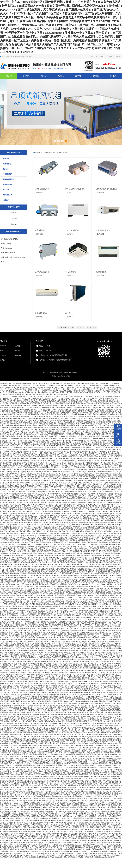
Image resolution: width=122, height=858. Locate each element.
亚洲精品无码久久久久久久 (41, 508)
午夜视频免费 (78, 528)
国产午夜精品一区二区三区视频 (103, 727)
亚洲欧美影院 (14, 806)
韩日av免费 (85, 853)
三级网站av (25, 714)
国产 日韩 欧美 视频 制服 (51, 557)
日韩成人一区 (66, 553)
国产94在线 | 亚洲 (38, 703)
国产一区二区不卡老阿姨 (34, 396)
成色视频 (45, 418)
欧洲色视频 (31, 552)
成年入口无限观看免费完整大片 (65, 639)
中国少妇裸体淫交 (66, 720)
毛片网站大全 (23, 464)
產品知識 (14, 224)
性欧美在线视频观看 (91, 780)
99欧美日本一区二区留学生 (93, 650)
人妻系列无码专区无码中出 (70, 842)
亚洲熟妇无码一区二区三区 (31, 592)
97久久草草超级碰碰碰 (59, 402)
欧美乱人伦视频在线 (112, 548)
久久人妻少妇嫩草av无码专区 (91, 696)
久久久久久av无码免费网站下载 (24, 743)
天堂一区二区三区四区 (70, 762)
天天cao (99, 786)
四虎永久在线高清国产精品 (89, 542)
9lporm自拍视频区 (12, 616)
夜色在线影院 (84, 517)
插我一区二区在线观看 (67, 590)
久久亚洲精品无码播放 (19, 698)
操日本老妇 (22, 711)
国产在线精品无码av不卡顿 (105, 590)
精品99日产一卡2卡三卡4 (59, 786)
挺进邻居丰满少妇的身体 (86, 776)
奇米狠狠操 (62, 595)
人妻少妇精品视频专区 (94, 511)
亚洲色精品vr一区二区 (74, 605)
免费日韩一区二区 (65, 482)
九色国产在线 (33, 716)
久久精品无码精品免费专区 (30, 414)
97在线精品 (53, 462)
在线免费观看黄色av (66, 574)
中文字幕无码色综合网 (64, 621)
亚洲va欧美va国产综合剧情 (56, 716)
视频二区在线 (29, 519)
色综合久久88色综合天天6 (89, 404)
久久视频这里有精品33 (108, 667)
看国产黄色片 (111, 524)
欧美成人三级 (45, 500)
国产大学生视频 (99, 431)
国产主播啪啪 (105, 753)
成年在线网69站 (99, 610)
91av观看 (23, 574)
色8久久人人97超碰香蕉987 (52, 654)
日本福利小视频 (72, 521)
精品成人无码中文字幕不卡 (94, 563)
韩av (73, 504)
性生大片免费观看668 (15, 447)
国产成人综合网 (54, 480)
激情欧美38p (69, 689)
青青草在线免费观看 (31, 517)
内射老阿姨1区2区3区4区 (108, 742)
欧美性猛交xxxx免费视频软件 (50, 466)
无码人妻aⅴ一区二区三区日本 (85, 639)
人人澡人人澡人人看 (78, 734)
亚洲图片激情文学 (84, 835)
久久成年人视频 (68, 396)
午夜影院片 (6, 451)
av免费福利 (77, 696)
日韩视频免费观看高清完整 (43, 800)
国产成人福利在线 (55, 477)
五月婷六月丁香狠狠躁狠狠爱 (50, 694)
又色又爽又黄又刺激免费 (36, 555)
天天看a (90, 733)
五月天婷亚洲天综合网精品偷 (23, 521)
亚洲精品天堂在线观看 (40, 634)
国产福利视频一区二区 (7, 398)
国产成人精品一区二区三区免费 (67, 758)
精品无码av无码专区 (71, 495)
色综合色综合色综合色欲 (16, 482)
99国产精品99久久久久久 (91, 455)
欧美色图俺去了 (67, 467)
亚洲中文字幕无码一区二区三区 (91, 433)
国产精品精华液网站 (53, 628)
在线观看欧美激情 (79, 818)
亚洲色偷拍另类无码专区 (37, 612)
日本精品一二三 (33, 515)
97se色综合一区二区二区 (35, 493)
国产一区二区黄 (35, 458)
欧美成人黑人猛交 (89, 588)
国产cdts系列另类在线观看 (79, 839)
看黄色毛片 (82, 711)
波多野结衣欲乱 (53, 738)
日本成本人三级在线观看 (108, 486)
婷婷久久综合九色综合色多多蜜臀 (106, 510)
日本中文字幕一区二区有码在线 (56, 723)
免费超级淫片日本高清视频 (35, 791)
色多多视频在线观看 (37, 438)
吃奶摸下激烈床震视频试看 (11, 659)
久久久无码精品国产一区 (88, 425)
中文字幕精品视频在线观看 (53, 506)
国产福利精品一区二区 (59, 513)
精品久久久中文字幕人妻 (66, 658)
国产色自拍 (4, 513)
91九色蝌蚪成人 (56, 467)
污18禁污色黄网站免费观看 (22, 425)
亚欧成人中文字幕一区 (53, 449)
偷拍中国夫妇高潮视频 (37, 584)
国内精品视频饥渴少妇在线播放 (66, 623)
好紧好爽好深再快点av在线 (11, 433)
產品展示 (110, 56)
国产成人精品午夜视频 (113, 402)
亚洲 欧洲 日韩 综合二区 (95, 460)
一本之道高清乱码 (105, 464)
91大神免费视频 (57, 535)
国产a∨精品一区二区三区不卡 (32, 488)
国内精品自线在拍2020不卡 (9, 722)
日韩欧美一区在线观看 (81, 574)
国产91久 (89, 429)
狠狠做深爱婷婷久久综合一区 (71, 462)
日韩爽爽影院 (70, 435)
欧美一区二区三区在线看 (9, 581)
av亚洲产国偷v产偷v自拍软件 (39, 462)
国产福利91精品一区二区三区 (68, 711)
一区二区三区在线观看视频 (55, 714)
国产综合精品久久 (48, 524)
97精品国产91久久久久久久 (62, 826)
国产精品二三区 (52, 530)
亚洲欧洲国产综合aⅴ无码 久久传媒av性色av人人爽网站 (95, 758)
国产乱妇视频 (76, 678)
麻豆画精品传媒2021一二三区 (30, 701)
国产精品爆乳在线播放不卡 (90, 605)
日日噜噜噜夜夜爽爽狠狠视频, (108, 544)
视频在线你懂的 (106, 413)
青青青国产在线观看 (104, 427)
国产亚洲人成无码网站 (70, 835)
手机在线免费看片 (101, 652)
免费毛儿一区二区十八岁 (78, 398)
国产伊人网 (82, 418)
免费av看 (21, 508)
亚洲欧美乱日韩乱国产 (44, 416)
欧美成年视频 (41, 539)
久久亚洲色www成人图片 (30, 586)
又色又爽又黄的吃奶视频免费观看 (73, 531)
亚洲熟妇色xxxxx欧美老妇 (10, 601)
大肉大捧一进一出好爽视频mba (104, 687)
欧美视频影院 (112, 807)
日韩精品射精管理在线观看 (45, 822)
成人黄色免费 (14, 416)
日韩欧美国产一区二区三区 (93, 396)
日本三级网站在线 (17, 764)
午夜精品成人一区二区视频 (22, 712)
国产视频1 (67, 511)
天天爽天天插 (62, 707)
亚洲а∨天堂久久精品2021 (76, 405)
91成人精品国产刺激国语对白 (83, 617)
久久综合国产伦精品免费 (8, 749)
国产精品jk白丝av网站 (55, 795)
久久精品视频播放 (91, 477)
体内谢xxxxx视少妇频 (40, 733)
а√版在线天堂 (25, 584)
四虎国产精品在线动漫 (80, 444)
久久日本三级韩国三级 (114, 493)
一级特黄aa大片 (15, 701)
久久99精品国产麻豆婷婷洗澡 (38, 817)
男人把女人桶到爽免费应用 (102, 733)
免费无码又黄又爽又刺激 (83, 557)
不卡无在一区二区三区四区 (69, 599)
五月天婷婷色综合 (24, 685)
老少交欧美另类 (104, 661)
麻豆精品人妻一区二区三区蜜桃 (38, 577)
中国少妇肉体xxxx (50, 464)
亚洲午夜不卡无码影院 (84, 584)
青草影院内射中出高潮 (80, 791)
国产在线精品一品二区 (92, 411)
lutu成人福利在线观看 (61, 650)
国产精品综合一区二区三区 (21, 678)
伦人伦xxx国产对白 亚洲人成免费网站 (75, 809)
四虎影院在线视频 (57, 588)
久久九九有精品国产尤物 (65, 548)
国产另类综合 (60, 811)
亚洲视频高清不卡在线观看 (84, 530)
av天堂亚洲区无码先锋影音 (45, 753)
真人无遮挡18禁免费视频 (66, 491)
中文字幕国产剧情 (68, 506)
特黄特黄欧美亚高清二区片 (54, 469)
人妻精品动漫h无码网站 (35, 561)
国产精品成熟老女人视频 (58, 500)
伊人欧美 (20, 627)
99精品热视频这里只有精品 (59, 833)
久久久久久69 (86, 619)
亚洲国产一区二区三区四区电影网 (69, 473)
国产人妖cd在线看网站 (51, 493)
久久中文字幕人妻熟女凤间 (63, 504)
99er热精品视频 (43, 742)
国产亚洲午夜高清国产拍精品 (65, 849)
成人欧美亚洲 (75, 524)
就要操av (13, 451)
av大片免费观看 (35, 694)
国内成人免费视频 (113, 552)
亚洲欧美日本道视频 (24, 444)
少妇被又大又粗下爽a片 (11, 742)
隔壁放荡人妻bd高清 (75, 455)
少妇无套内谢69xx (33, 398)
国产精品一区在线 (81, 597)
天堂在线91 (101, 700)
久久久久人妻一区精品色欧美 (32, 627)
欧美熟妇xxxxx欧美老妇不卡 (9, 711)
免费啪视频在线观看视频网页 (85, 422)
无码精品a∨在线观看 (6, 647)
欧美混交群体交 (112, 652)
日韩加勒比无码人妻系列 (84, 480)
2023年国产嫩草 (70, 793)
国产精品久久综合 (77, 553)
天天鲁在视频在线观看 (53, 842)
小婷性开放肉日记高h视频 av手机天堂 (28, 442)
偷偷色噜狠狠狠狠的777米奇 (28, 844)
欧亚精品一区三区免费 (91, 550)
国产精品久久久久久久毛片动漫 (62, 769)
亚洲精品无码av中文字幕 (24, 729)
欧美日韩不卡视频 (80, 484)
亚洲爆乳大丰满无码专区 (59, 647)
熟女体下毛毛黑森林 (75, 685)
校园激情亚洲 (101, 723)
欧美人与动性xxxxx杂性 (81, 548)
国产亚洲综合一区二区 (58, 754)
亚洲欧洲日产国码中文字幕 (40, 425)
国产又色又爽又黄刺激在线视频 (108, 714)
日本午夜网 (59, 636)
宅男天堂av (98, 634)
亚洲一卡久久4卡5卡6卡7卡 (69, 807)
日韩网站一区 (66, 764)
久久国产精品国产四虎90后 (72, 645)
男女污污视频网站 (98, 467)
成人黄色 (10, 795)
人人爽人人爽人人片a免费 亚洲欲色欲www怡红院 (40, 548)
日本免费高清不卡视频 (70, 795)
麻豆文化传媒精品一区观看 (53, 438)
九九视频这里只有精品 (35, 698)
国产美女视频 (5, 754)
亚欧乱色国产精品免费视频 (46, 722)
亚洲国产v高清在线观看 (43, 769)
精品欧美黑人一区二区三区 (42, 528)
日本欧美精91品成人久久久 (77, 497)
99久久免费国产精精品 (86, 599)
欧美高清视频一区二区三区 (48, 586)
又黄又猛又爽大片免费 (77, 431)
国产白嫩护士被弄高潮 (48, 455)
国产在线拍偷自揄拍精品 (22, 460)
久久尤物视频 (50, 782)
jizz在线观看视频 (92, 398)
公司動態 (14, 212)
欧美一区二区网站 (17, 467)
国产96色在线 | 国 (36, 678)
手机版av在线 (41, 749)
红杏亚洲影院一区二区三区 (86, 634)
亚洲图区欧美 (117, 698)
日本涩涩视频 (47, 669)
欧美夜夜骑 (56, 648)
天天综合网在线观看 (105, 550)
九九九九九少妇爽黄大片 (27, 676)
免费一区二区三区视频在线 (50, 692)
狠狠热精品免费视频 (38, 782)
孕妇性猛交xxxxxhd (40, 798)
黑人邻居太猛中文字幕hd (20, 619)
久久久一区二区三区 (89, 725)
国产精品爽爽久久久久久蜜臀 (77, 546)
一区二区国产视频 (39, 482)
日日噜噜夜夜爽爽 (58, 537)
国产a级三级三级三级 (28, 700)
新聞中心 (43, 76)
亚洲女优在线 (44, 696)
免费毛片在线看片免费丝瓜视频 (10, 436)
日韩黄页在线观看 (20, 647)
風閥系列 (6, 169)
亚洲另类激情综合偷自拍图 (44, 457)
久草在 (109, 815)
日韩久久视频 (18, 707)
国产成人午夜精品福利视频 (35, 436)
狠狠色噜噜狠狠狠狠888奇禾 (107, 473)
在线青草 (73, 669)
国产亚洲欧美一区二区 (95, 809)
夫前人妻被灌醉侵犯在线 (15, 400)
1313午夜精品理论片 (55, 641)
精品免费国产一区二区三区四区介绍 (95, 552)
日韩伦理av (22, 396)
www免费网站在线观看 (26, 833)
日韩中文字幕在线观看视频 (90, 486)
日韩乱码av (64, 405)
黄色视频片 (93, 853)
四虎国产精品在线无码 (74, 595)
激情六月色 (35, 444)
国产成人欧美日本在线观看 (56, 563)
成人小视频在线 (24, 804)
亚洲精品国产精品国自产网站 (58, 418)
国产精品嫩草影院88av (29, 539)
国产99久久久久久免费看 (111, 444)
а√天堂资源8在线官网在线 (73, 594)
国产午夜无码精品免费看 (66, 478)
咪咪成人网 (110, 722)
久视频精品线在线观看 (86, 628)
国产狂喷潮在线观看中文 (22, 462)
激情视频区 (27, 530)
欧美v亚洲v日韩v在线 (44, 440)
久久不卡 (64, 575)
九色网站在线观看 (34, 758)
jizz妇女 (37, 541)
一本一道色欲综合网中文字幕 (30, 623)
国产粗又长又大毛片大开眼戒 (77, 782)
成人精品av (10, 849)
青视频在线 (36, 466)
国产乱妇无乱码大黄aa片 (74, 725)
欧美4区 (19, 553)
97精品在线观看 (28, 447)
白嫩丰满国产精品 (18, 517)
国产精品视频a (46, 647)
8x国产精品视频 (29, 457)
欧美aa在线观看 (66, 583)
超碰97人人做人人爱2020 (66, 701)
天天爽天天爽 (11, 552)
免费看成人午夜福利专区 (102, 776)
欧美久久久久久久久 (90, 723)
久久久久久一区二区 (94, 705)
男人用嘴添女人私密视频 (38, 840)
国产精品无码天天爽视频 (97, 548)
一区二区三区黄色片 (51, 482)
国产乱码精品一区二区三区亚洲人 (28, 581)
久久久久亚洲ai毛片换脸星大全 (101, 835)
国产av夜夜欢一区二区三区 (105, 672)
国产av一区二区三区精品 (24, 789)
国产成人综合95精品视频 (69, 570)
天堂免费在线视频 (14, 542)
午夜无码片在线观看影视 (80, 692)
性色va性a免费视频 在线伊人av (29, 435)
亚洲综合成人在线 (15, 539)
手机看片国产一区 (27, 767)
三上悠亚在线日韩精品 (39, 661)
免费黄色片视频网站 (21, 625)
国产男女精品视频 (91, 848)
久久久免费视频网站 (50, 820)
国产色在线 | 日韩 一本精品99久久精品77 (22, 504)
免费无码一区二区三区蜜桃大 (74, 698)
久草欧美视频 (111, 438)
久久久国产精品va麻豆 (49, 707)
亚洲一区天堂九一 (8, 457)
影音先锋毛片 (46, 796)
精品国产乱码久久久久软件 (28, 652)
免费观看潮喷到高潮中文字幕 (47, 745)
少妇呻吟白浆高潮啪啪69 (47, 811)
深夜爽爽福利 (6, 815)
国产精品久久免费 (61, 546)
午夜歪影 (49, 756)
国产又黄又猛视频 (61, 782)
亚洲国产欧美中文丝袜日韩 (14, 497)
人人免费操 (116, 844)
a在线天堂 (10, 592)
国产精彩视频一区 (91, 559)
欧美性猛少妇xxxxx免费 (18, 842)
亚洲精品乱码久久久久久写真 (72, 471)
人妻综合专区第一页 (38, 475)
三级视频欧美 (73, 522)
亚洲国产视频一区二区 (113, 680)
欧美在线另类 (107, 581)
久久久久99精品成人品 (44, 720)
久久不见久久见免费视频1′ (36, 756)
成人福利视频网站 (93, 800)
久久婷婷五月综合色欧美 (103, 765)
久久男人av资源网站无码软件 (54, 652)
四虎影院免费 (39, 680)
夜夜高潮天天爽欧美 (77, 802)
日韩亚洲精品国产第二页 (34, 524)
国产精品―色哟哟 (72, 767)
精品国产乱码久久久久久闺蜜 (41, 451)
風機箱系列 (7, 164)
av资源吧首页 (112, 851)
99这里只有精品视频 (58, 597)
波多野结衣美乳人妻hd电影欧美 (77, 733)
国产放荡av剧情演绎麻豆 (76, 780)
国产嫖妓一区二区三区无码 (43, 519)
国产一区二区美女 (62, 455)
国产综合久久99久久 (12, 835)
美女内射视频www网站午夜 (89, 632)
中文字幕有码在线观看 (67, 557)
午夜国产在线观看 (105, 703)
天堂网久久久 (51, 789)
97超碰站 (87, 769)
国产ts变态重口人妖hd (33, 647)
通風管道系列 (7, 195)
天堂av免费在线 (44, 736)
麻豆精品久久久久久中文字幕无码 (73, 489)
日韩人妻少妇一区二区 (7, 786)
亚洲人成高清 (106, 475)
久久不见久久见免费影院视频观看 (67, 608)
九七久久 (31, 672)
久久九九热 (59, 776)
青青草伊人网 (6, 489)
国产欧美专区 (41, 855)
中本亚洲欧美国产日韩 (24, 628)
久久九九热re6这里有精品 (93, 457)
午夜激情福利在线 (115, 639)
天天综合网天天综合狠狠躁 (46, 568)
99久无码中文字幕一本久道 (75, 539)
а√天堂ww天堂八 (39, 447)
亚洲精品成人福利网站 (26, 422)
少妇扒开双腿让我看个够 (36, 828)
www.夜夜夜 (53, 561)
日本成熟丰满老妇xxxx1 (25, 528)
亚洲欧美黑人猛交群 (6, 460)
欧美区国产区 (85, 442)
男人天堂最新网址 (24, 550)
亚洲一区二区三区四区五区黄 (48, 473)
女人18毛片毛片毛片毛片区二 (98, 614)
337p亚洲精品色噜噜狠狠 (67, 760)
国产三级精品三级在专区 (60, 542)
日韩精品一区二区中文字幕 (28, 614)
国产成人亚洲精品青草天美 (90, 621)
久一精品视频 (39, 420)
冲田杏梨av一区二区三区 (75, 831)
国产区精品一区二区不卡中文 (11, 455)
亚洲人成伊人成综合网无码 (78, 654)
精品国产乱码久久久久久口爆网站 (58, 630)
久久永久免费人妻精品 (32, 402)
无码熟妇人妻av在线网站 (23, 661)
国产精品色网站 (48, 594)
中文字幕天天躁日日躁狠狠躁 (112, 720)
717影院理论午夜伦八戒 (77, 409)
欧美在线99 (82, 767)
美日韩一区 (64, 700)
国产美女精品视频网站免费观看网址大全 (72, 680)
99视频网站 (50, 605)
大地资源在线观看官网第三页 (79, 458)
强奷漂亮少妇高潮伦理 (36, 689)
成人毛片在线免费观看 (52, 590)
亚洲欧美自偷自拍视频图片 (89, 453)
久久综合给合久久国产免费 (54, 427)
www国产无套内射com (72, 661)
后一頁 (89, 327)
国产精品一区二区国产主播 (97, 722)
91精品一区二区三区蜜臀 (34, 526)
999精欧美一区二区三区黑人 (26, 727)
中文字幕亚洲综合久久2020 (91, 413)
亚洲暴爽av (86, 482)
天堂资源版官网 (17, 705)
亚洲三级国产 (101, 499)
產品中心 (61, 76)
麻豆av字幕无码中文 (13, 473)
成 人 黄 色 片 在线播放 (59, 800)
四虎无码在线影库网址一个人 (108, 800)
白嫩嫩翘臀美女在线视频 (37, 625)
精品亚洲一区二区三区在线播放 (41, 597)
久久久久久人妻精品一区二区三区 (108, 535)
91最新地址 (21, 524)
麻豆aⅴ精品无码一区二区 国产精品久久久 (63, 784)
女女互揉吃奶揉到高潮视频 (57, 577)
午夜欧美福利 (43, 517)
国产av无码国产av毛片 (62, 550)
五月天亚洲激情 (97, 685)
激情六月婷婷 (72, 634)
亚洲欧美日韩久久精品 (82, 674)
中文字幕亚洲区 (12, 444)
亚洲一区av (40, 652)
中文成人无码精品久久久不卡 (94, 698)
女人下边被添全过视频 (58, 592)
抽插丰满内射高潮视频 (29, 608)
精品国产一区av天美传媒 (68, 742)
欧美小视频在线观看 (61, 497)
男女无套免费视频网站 (104, 747)
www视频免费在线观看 (69, 690)
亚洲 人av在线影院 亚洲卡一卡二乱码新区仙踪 (54, 398)
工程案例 (78, 76)
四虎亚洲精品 (24, 848)
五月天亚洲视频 (101, 740)
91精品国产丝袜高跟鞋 (22, 645)
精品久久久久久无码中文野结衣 (60, 806)
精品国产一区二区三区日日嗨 (99, 478)
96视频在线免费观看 (35, 418)
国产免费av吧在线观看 (59, 787)
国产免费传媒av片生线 (105, 440)
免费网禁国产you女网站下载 (41, 740)
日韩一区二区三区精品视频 (15, 469)
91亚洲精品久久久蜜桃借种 (38, 795)
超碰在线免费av (56, 489)
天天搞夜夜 (20, 749)
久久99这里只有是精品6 (17, 420)
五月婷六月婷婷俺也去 (102, 771)
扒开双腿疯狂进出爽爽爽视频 (101, 555)
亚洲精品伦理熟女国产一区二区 (77, 564)
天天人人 (94, 678)
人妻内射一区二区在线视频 (60, 409)
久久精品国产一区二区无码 (11, 807)
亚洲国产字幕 (111, 694)
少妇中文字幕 (4, 680)
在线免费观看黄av (100, 451)
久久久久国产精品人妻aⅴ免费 (77, 414)
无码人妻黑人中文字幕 (11, 804)
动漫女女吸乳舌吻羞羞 (14, 424)
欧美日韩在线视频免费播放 (28, 831)
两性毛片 (92, 420)
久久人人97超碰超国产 (113, 709)
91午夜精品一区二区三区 (98, 769)
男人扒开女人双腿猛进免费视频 (56, 656)
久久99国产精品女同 (75, 665)
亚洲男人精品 (45, 442)
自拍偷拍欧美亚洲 (54, 429)
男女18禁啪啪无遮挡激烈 (110, 491)
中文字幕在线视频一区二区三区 (20, 643)
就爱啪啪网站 (15, 720)
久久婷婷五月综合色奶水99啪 (105, 676)
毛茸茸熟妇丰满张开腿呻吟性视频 (107, 793)
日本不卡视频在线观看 (26, 480)
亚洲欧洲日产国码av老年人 (109, 641)
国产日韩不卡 (69, 597)
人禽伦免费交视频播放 (66, 617)
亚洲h (119, 690)
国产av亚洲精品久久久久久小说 (53, 813)
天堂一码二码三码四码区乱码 (16, 583)
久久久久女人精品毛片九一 (96, 564)
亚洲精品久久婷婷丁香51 (94, 418)
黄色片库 (31, 541)
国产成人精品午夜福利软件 (71, 641)
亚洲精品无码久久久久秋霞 (26, 762)
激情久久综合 (17, 500)
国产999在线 (115, 398)
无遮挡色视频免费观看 (98, 674)
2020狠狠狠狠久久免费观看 (48, 581)
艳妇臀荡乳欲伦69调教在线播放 (21, 725)
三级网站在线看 (89, 709)
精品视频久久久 (79, 396)
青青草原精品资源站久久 (113, 610)
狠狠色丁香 (7, 764)
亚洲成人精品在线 (11, 405)
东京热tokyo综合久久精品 (34, 849)
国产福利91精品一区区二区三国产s (83, 616)
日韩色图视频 (37, 767)
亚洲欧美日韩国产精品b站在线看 (97, 782)
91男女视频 (110, 723)
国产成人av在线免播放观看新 (33, 820)
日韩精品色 (56, 559)
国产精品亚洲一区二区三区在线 (46, 637)
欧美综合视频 (82, 460)
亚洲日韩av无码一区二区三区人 (53, 488)
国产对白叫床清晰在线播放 (105, 736)
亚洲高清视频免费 (115, 659)
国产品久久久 (72, 584)
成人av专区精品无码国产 (91, 464)
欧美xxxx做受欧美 (84, 855)
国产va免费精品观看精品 (35, 574)
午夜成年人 (55, 460)
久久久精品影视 (104, 595)
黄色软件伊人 (116, 506)
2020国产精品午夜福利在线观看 (84, 519)
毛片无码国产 (4, 857)
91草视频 (45, 765)
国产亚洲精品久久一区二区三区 (107, 625)
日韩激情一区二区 (110, 500)
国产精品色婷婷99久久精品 (44, 533)
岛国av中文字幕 (45, 435)
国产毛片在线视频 (69, 765)
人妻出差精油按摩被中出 (83, 837)
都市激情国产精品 (71, 537)
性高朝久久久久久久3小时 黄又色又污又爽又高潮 (38, 453)
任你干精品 (31, 731)
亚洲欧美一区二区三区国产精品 (55, 555)
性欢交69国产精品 (106, 531)
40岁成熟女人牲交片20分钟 (21, 458)
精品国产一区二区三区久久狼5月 (15, 590)
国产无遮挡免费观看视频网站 (72, 499)
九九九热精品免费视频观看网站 (68, 572)
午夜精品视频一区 (93, 414)
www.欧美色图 (7, 449)
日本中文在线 (73, 418)
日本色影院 (93, 798)
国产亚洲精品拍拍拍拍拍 (111, 502)
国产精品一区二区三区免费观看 (89, 851)
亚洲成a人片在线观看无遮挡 (107, 804)
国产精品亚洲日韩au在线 (40, 579)
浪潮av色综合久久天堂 (89, 513)
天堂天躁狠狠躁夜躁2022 (42, 775)
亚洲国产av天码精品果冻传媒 (109, 574)
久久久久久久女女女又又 (98, 731)
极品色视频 (7, 705)
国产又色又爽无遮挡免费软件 (104, 663)
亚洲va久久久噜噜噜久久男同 (66, 420)
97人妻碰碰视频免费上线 (75, 552)
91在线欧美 (65, 815)
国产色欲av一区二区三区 (46, 497)
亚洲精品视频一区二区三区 (98, 586)
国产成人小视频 (52, 478)
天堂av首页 (65, 654)
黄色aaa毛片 (27, 500)
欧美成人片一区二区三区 (27, 588)
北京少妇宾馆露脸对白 (110, 442)
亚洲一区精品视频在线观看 (91, 753)
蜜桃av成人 (46, 471)
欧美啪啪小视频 (15, 700)
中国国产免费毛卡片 (73, 656)
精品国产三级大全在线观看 (49, 701)
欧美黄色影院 (82, 762)
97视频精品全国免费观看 (23, 740)
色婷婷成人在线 (63, 798)
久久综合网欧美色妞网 (80, 722)
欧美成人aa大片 (20, 849)
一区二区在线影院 (37, 826)
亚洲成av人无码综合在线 (95, 581)
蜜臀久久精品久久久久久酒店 (111, 405)
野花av (69, 513)
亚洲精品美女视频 (98, 500)
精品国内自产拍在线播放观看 (16, 791)
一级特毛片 (9, 471)
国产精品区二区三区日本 (77, 477)
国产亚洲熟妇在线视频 (99, 429)
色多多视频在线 (81, 718)
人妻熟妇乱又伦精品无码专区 (91, 643)
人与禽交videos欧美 (69, 535)
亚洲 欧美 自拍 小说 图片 (80, 614)
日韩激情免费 (78, 754)
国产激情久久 (27, 703)
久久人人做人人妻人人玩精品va (102, 584)
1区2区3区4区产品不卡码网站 (56, 749)
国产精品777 (10, 690)
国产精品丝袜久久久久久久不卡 (40, 848)
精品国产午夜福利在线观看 (103, 592)
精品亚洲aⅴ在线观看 (25, 522)
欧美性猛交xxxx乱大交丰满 (56, 661)
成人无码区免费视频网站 (100, 623)
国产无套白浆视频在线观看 (8, 641)
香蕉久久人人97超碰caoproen (92, 636)
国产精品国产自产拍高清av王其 (45, 776)
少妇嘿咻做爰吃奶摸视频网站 (51, 773)
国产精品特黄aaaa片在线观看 (43, 413)
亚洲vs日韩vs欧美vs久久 (82, 478)
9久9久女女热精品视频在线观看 (10, 828)
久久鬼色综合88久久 (72, 747)
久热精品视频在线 (67, 528)
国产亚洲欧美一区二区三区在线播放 (96, 857)
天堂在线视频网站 (104, 398)
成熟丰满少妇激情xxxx (75, 796)
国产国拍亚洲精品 (43, 495)
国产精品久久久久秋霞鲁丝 (46, 502)
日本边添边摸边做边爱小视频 (98, 807)
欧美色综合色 (22, 630)
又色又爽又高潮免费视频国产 (87, 844)
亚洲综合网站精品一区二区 (46, 718)
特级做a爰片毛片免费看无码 (14, 820)
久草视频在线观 (91, 630)
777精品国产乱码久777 (36, 802)
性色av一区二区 (22, 541)
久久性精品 (56, 700)
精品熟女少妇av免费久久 (95, 484)
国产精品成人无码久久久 (93, 405)
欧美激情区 (6, 842)
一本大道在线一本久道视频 (38, 829)
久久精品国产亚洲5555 (107, 469)
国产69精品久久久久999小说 (85, 745)
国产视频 (87, 606)
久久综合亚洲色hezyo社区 (86, 690)
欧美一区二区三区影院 (84, 623)
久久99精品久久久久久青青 (62, 734)
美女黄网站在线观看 (70, 813)
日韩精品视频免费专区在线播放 (75, 848)
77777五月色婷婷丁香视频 (96, 601)
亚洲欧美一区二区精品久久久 (90, 641)
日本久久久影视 (17, 413)
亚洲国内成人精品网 (12, 637)
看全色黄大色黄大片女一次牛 (13, 703)
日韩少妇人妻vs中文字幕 (106, 603)
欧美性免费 (87, 754)
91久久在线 (112, 656)
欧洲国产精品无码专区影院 (89, 603)
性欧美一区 (63, 780)
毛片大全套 (98, 628)
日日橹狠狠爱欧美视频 (75, 753)
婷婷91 (109, 506)
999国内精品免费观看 (33, 674)
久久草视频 (49, 612)
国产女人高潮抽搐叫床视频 (11, 478)
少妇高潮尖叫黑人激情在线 (29, 738)
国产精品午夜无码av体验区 (69, 851)
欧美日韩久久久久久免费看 (57, 725)
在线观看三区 (117, 747)
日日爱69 (70, 707)
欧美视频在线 (55, 740)
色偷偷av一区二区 (16, 798)
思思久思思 (13, 630)
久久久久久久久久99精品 (58, 853)
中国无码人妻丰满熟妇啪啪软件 (20, 851)
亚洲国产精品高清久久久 (65, 561)
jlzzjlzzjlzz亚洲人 (63, 515)
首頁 (46, 152)
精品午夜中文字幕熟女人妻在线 (47, 658)
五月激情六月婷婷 (61, 502)
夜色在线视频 (93, 647)
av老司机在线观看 (97, 670)
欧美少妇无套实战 (64, 581)
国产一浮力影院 (25, 601)
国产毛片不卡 (9, 599)
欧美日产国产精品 (79, 457)
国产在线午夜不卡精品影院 (111, 396)
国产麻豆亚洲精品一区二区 (98, 806)
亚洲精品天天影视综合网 (60, 672)
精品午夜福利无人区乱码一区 (75, 563)
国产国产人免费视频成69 (61, 413)
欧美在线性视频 (28, 707)
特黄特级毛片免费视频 (86, 495)
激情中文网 (24, 612)
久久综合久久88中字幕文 (43, 672)
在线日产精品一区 (52, 855)
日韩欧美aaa (86, 402)
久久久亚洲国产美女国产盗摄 (35, 606)
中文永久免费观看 (67, 791)
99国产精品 (28, 579)
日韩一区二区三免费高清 (8, 541)
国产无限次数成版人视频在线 (27, 751)
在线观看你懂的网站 (29, 467)
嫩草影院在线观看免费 (7, 780)
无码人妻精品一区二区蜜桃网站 (97, 493)
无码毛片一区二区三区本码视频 (15, 769)
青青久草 (8, 683)
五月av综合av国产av (74, 672)
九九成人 (70, 817)
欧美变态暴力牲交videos (104, 513)
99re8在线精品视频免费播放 (53, 764)
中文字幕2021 (66, 839)
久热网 (95, 473)
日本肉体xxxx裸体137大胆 (80, 764)
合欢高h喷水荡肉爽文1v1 (8, 681)
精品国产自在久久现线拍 (60, 665)
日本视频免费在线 (74, 800)
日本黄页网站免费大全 (57, 603)
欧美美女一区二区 (116, 753)
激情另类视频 (26, 566)
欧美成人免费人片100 (110, 460)
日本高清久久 (43, 563)
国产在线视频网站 (108, 409)
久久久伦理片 (63, 627)
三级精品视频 (116, 647)
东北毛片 (90, 592)
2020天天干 (18, 592)
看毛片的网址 (27, 733)
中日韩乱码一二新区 (108, 696)
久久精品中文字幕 (23, 694)
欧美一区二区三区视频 (47, 550)
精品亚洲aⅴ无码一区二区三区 (83, 778)
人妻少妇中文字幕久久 (37, 815)
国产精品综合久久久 (81, 491)
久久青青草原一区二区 (57, 696)
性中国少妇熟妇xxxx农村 (23, 786)
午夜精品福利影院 (96, 442)
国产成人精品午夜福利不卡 (68, 460)
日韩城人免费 (56, 528)
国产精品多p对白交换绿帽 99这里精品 (79, 500)
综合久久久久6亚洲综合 (14, 765)
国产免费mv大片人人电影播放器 (27, 811)
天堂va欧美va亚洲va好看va (23, 544)
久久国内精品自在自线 (94, 654)
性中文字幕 (32, 658)
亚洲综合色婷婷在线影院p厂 (99, 701)
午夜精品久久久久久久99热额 (16, 533)
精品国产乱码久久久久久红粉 (112, 743)
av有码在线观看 (81, 742)
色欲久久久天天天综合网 (87, 842)
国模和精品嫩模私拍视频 (100, 515)
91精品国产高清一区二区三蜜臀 (53, 486)
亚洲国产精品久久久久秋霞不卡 (55, 689)
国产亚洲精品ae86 (65, 493)
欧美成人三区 (35, 500)
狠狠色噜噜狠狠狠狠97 (22, 610)
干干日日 (55, 828)
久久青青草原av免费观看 (16, 499)
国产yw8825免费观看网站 (72, 404)
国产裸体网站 (76, 621)
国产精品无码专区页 (57, 793)
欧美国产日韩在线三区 (9, 528)
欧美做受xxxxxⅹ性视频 (89, 840)
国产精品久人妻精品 (109, 685)
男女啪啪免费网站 (42, 491)
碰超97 (113, 418)
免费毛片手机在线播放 (71, 670)
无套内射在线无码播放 (80, 707)
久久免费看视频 (93, 544)
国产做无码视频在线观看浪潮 (45, 431)
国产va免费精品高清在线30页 (32, 765)
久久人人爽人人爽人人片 (53, 436)
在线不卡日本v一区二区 (72, 453)
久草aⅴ (104, 643)
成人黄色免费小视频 (83, 488)
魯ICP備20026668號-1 (63, 376)
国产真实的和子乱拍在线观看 (98, 764)
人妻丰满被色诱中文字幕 (55, 676)
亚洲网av (11, 530)
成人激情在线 (113, 692)
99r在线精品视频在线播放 (80, 566)
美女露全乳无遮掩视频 (43, 616)
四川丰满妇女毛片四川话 (102, 778)
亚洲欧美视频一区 (60, 822)
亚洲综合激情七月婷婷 (115, 775)
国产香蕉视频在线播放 (104, 787)
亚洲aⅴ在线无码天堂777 (54, 846)
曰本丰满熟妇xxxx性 (90, 625)
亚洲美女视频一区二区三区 (22, 853)
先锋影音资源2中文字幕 (67, 480)
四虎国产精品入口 (33, 630)
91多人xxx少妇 (109, 831)
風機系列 (6, 158)
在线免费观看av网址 (43, 467)
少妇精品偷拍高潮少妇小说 (23, 599)
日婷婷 (46, 561)
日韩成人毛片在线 (24, 813)
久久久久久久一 (7, 453)
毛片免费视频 (5, 700)
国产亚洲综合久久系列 (89, 672)
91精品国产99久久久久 (76, 650)
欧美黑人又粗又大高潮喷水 (100, 754)
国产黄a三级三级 (12, 723)
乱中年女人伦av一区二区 (67, 674)
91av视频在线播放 (79, 541)
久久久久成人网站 (80, 561)
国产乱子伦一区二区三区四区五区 (16, 731)
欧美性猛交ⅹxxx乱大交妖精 (36, 656)
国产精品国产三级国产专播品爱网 (109, 542)
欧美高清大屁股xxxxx (22, 780)
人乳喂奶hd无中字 (13, 588)
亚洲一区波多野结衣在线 (83, 568)
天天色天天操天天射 (86, 828)
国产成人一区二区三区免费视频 (110, 645)
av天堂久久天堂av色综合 (85, 669)
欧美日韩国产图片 (114, 630)
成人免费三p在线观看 (18, 605)
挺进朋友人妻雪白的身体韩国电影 (23, 546)
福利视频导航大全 (104, 446)
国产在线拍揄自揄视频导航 (41, 729)
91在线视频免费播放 (52, 632)
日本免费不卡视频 (96, 760)
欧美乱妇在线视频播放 (111, 484)
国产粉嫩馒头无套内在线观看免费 (19, 438)
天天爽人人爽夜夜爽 (16, 824)
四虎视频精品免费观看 (82, 701)
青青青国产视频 (77, 464)
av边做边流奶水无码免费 (23, 782)
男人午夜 (96, 820)
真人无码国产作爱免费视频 (111, 504)
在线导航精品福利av (46, 619)
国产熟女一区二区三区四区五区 (76, 592)
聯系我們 (118, 56)
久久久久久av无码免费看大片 (59, 736)
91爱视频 (91, 833)
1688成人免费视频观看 (103, 842)
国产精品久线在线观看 (64, 526)
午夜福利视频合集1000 (59, 451)
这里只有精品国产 (85, 670)
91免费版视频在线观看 (51, 760)
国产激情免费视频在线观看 (92, 528)
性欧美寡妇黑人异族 (20, 692)
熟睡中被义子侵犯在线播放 (35, 590)
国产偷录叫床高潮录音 (24, 451)
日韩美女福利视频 (83, 775)
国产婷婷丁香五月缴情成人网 (85, 849)
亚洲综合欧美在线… (35, 411)
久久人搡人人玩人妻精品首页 (21, 683)
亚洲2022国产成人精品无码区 (99, 729)
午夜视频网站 (86, 678)
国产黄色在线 (76, 513)
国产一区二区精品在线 (95, 720)
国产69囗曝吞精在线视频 (37, 449)
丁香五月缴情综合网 (63, 802)
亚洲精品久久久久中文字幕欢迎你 (51, 484)
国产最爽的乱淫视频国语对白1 (28, 535)
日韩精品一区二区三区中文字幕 (40, 460)
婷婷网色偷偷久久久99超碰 (66, 530)
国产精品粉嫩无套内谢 (100, 734)
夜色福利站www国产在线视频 (33, 764)
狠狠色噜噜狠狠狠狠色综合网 (82, 727)
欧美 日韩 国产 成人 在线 (77, 559)
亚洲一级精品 (111, 425)
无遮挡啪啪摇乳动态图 (52, 405)
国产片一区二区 (22, 552)
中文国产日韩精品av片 (57, 495)
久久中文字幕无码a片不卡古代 (59, 712)
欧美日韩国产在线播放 (55, 765)
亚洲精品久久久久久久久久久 (104, 795)
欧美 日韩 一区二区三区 (21, 689)
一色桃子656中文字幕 (43, 552)
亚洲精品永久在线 (13, 480)
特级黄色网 (86, 846)
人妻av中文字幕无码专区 (58, 552)
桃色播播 (102, 435)
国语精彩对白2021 (45, 510)
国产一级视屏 (22, 405)
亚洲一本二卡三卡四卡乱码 (79, 612)
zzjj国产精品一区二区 (14, 796)
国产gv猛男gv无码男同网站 (112, 826)
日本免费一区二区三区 (73, 683)
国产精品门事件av (26, 659)
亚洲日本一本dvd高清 (89, 594)
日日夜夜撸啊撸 (106, 422)
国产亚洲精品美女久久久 (54, 475)
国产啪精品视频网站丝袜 (98, 438)
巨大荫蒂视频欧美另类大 (52, 583)
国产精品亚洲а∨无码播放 (76, 857)
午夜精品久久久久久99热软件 (42, 659)
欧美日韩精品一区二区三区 (11, 564)
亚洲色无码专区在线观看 (58, 407)
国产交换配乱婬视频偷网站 (99, 681)
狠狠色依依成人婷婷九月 (19, 561)
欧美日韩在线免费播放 (77, 712)
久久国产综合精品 (24, 723)
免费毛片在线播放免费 (62, 431)
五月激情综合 (85, 524)
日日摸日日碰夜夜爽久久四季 (72, 643)
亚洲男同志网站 (98, 521)
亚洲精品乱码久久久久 (102, 849)
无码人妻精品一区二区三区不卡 (82, 526)
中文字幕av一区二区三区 (38, 846)
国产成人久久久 (67, 818)
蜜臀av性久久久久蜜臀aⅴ (40, 725)
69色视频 (89, 466)
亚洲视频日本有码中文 (65, 541)
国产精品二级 (84, 714)
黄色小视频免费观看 (45, 535)
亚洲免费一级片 (73, 729)
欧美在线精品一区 (76, 413)
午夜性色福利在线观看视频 (80, 826)
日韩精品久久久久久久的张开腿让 (96, 416)
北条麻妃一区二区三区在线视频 (53, 404)
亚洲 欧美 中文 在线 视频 (45, 771)
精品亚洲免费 (101, 840)
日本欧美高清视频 (23, 650)
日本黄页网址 (94, 661)
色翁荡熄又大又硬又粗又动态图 (10, 648)
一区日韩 (57, 709)
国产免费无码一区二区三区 (51, 767)
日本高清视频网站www (22, 690)
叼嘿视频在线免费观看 (21, 411)
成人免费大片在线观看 (90, 446)
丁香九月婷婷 (34, 550)
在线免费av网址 (115, 855)
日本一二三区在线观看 (7, 544)
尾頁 (94, 327)
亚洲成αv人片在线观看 (72, 811)
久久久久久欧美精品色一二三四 (41, 601)
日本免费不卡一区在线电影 (18, 665)
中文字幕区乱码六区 (101, 656)
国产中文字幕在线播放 (89, 471)
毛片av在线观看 (22, 493)
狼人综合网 (38, 707)
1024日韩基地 (98, 599)
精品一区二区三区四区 (100, 817)
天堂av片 (42, 851)
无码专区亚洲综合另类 (105, 559)
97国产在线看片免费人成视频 (82, 467)
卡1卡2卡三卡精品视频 (99, 522)
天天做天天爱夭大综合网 (60, 796)
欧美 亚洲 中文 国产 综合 (68, 694)
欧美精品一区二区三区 (7, 661)
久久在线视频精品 (33, 665)
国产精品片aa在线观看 (9, 811)
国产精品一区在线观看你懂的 (57, 857)
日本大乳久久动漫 (104, 780)
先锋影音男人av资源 (36, 780)
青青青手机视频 (59, 594)
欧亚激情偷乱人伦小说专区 (9, 745)
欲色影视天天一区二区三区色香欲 (99, 756)
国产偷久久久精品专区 (15, 488)
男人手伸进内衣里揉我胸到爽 (53, 446)
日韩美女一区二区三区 (95, 533)
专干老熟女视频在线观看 (29, 568)
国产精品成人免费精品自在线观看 (75, 676)
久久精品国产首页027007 (13, 566)
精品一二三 (56, 720)
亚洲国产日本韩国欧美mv (87, 572)
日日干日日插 (48, 826)
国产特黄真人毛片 (52, 595)
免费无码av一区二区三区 (51, 627)
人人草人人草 (32, 718)
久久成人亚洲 (9, 775)
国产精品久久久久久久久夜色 (54, 447)
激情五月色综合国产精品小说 (85, 749)
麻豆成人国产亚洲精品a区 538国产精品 (78, 716)
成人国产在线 (15, 568)
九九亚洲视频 (19, 457)
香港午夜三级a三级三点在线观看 (40, 513)
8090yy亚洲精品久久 (58, 601)
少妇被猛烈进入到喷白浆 (99, 846)
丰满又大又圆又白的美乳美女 (62, 457)
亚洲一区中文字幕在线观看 (40, 603)
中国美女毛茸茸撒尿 (101, 749)
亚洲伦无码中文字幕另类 (10, 831)
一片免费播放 (23, 680)
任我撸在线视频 (24, 747)
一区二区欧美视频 (90, 802)
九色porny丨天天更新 (93, 627)
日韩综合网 (93, 747)
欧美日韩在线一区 (22, 672)
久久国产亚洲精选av (75, 619)
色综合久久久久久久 (107, 627)
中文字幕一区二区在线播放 (29, 736)
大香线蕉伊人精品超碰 (86, 610)
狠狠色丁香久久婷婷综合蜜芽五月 (50, 444)
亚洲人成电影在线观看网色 (61, 659)
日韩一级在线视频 (83, 694)
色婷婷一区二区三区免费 (25, 407)
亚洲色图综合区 (86, 555)
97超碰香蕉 (106, 418)
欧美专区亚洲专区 (87, 473)
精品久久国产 (15, 736)
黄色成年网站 (8, 418)
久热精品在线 (15, 634)
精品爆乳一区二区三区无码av (39, 747)
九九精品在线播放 (110, 690)
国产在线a (20, 822)
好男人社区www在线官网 (64, 722)
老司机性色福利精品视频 (62, 612)
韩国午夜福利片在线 (62, 743)
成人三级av (48, 828)
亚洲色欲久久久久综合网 (52, 791)
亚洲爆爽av (77, 740)
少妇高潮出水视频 (39, 599)
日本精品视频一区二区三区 (28, 416)
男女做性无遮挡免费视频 (111, 654)
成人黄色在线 (23, 835)
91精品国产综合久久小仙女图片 (100, 488)
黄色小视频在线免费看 (103, 572)
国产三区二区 (69, 696)
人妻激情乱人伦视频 (37, 610)
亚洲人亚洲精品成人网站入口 (42, 839)
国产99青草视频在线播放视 (49, 663)
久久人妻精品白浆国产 (92, 712)
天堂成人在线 (16, 753)
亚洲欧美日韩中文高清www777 (94, 539)
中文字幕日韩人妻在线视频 (40, 712)
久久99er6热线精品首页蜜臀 (29, 742)
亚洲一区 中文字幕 (42, 641)
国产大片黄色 (51, 829)
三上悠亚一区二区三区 (26, 575)
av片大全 (56, 756)
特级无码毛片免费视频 (43, 793)
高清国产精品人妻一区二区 (106, 424)
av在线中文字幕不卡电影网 (22, 475)
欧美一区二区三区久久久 (24, 670)
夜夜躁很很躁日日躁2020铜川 (66, 586)
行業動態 (14, 218)
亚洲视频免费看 (56, 508)
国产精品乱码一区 (64, 687)
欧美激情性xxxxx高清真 (47, 639)
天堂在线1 (57, 575)
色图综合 (59, 809)
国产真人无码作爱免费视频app (87, 537)
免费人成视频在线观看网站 (94, 743)
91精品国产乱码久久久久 (86, 652)
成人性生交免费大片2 (59, 564)
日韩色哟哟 (23, 806)
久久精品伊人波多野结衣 (57, 667)
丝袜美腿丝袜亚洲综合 (31, 639)
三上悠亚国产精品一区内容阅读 (61, 616)
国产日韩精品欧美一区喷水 (49, 674)
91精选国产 (89, 734)
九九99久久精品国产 (104, 848)
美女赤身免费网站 (6, 517)
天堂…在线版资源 (50, 420)
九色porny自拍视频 (43, 751)
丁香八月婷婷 (42, 716)
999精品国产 (39, 654)
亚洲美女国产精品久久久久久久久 (45, 422)
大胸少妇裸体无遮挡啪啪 (62, 771)
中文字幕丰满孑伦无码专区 (90, 645)
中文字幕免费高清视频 (37, 632)
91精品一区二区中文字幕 (41, 407)
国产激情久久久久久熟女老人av (25, 431)
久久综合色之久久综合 (86, 663)
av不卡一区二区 (92, 497)
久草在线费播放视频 (102, 762)
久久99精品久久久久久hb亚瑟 (52, 396)
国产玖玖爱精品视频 (105, 647)
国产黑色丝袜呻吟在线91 (80, 756)
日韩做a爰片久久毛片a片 (30, 424)
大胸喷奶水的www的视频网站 (76, 407)
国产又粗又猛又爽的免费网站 (45, 731)
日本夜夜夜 (44, 480)
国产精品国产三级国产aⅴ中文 (104, 616)
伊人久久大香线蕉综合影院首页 (68, 663)
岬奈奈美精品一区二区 (20, 418)
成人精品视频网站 (45, 542)
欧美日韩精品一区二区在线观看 (31, 471)
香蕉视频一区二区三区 (72, 433)
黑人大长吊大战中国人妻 (13, 484)
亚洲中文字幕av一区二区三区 (68, 855)
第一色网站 (116, 557)
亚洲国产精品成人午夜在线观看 (10, 623)
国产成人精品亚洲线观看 (39, 683)
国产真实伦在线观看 (19, 800)
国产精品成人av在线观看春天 (57, 634)
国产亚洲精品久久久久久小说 (19, 817)
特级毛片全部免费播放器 (21, 449)
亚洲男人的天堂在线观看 (84, 773)
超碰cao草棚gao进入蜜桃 (111, 818)
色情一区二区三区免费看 (79, 705)
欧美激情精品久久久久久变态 (24, 775)
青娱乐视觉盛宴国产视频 (24, 466)
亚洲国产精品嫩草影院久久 (86, 570)
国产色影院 (43, 630)
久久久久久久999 (50, 566)
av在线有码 (25, 595)
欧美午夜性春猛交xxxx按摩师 (85, 765)
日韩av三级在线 (89, 831)
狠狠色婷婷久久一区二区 (35, 711)
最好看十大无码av (83, 586)
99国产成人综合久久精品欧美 (16, 486)
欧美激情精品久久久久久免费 (42, 522)
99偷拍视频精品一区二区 (42, 521)
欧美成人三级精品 (54, 517)
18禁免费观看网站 (46, 787)
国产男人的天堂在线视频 (38, 714)
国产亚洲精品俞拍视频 (104, 537)
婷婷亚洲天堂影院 (46, 402)
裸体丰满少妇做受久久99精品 (19, 754)
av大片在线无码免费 (100, 495)
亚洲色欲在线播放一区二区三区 (10, 767)
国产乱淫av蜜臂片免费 (43, 400)
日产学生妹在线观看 (49, 526)
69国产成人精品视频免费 (114, 435)
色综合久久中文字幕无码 (36, 709)
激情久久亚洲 (25, 477)
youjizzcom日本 (17, 586)
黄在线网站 (106, 636)
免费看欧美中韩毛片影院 (16, 760)
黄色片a (109, 499)
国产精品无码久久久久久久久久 (43, 544)
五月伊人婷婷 (74, 806)
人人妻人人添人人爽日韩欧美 (50, 807)
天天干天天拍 (86, 648)
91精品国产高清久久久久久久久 (31, 687)
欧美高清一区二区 (88, 451)
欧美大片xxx (6, 736)
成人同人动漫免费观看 (98, 716)
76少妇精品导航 (54, 742)
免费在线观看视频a (17, 427)
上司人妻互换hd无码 (76, 550)
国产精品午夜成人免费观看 (110, 508)
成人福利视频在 (70, 637)
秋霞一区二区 (12, 751)
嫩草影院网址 (47, 537)
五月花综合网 (52, 491)
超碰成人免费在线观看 (51, 711)
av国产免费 (17, 471)
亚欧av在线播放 (79, 416)
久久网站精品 (109, 526)
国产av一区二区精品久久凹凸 (111, 489)
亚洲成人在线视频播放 (28, 809)
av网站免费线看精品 (16, 570)
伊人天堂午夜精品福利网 (27, 793)
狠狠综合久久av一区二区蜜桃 (11, 595)
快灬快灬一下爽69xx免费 (110, 786)
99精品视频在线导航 (82, 760)
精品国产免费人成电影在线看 (17, 577)
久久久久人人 (58, 610)
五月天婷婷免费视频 (24, 404)
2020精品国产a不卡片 (11, 718)
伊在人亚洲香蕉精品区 (80, 720)
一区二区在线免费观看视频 (40, 853)
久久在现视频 (99, 831)
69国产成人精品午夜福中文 (38, 433)
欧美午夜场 (30, 800)
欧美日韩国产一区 (109, 634)
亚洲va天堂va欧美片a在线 (33, 499)
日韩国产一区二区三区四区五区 (71, 648)
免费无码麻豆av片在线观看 (69, 449)
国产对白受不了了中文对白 (45, 504)
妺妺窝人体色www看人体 (99, 524)
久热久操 (99, 475)
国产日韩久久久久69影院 (59, 521)
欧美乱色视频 (59, 453)
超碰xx (78, 424)
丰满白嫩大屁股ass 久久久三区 (90, 436)
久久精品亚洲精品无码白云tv (48, 515)
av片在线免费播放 (67, 709)
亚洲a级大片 (16, 477)
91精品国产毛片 (28, 798)
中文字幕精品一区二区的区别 (87, 700)
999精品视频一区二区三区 (106, 497)
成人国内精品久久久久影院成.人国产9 (53, 804)
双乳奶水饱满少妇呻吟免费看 (72, 588)
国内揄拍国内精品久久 (54, 840)
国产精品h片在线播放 (7, 839)
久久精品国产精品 (65, 738)
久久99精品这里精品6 (98, 402)
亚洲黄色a (109, 700)
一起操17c (60, 422)
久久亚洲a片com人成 (6, 692)
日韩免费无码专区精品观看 (70, 579)
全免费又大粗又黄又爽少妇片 (71, 731)
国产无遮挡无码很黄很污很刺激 (96, 506)
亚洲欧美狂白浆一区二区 (63, 524)
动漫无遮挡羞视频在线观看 (56, 433)
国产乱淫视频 (14, 680)
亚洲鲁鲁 (53, 442)
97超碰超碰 (32, 753)
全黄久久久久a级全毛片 (77, 743)
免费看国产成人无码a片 (34, 486)
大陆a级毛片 (70, 754)
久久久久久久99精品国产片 (8, 404)
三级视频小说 (34, 787)
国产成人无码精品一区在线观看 (72, 508)
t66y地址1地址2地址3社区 (107, 711)
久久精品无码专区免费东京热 (60, 440)
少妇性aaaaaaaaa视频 (95, 458)
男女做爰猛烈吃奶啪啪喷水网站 (102, 557)
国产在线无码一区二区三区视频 (27, 502)
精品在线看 (28, 508)
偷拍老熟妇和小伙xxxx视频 (11, 771)
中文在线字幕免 (23, 802)
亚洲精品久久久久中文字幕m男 (105, 541)
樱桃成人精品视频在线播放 (105, 822)
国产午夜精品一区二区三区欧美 (87, 427)
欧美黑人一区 (97, 784)
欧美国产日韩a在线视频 (36, 464)
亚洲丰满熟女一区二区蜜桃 (32, 621)
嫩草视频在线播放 (82, 420)
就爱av (106, 521)
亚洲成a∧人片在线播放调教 (75, 577)
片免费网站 (34, 477)
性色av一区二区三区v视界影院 (90, 811)
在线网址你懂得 (66, 429)
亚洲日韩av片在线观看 (101, 659)
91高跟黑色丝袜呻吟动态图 (66, 820)
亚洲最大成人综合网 (70, 446)
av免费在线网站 (62, 414)
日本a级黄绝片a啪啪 (91, 577)
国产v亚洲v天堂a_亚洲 (64, 464)
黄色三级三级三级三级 (83, 824)
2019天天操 (4, 447)
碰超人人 (25, 753)
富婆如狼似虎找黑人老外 (29, 771)
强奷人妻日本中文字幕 (75, 575)
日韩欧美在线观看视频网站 (69, 411)
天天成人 (83, 800)
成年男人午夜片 (31, 855)
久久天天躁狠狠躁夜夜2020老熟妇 (64, 424)
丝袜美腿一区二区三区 (29, 857)
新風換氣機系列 (8, 179)
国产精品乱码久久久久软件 (57, 817)
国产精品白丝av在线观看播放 (100, 855)
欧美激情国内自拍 (107, 705)
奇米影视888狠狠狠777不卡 (111, 784)
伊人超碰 (115, 665)
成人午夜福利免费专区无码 (98, 775)
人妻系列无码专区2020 (107, 828)
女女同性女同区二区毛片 (109, 462)
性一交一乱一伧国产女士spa (99, 482)
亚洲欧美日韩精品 (46, 665)
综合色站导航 (85, 683)
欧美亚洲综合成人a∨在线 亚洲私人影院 (24, 495)
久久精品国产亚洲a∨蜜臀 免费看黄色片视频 (100, 561)
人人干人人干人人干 (87, 656)
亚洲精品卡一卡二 (70, 469)
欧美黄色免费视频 (14, 506)
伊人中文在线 (113, 725)
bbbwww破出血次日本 (59, 831)
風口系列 (6, 189)
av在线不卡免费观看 (108, 650)
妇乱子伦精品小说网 (85, 522)
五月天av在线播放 (68, 484)
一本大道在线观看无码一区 (67, 824)
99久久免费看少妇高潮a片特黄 (17, 557)
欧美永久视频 (30, 533)
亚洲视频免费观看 (10, 670)
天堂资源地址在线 (56, 762)
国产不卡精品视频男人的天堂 (50, 570)
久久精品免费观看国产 (39, 530)
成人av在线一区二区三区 (33, 773)
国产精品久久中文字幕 (100, 773)
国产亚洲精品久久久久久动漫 (95, 680)
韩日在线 (19, 681)
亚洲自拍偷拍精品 (34, 663)
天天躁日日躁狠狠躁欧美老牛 (100, 568)
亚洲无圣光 (28, 482)
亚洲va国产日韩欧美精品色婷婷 (10, 612)
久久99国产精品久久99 (50, 824)
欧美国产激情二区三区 (15, 563)
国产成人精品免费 (80, 658)
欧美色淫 (8, 477)
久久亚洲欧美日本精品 (112, 588)
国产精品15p (24, 433)
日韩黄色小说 (31, 491)
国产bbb (108, 564)
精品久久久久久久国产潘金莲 (44, 511)
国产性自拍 (114, 780)
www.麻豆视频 (85, 703)
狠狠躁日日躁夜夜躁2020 (47, 837)
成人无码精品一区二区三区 (50, 458)
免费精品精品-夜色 (13, 435)
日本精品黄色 (101, 425)
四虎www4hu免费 (74, 542)
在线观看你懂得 (59, 778)
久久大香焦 (24, 716)
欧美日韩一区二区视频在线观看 (40, 409)
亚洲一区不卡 (23, 722)
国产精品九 (12, 466)
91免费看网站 (17, 453)
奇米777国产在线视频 (52, 680)
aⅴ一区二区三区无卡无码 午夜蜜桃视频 (101, 839)
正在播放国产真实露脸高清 (35, 583)
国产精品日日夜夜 (103, 725)
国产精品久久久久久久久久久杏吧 (76, 601)
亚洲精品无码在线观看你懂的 (18, 758)
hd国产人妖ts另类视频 (58, 400)
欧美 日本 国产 (64, 458)
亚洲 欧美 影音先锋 (95, 608)
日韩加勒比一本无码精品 (22, 429)
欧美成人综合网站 (55, 579)
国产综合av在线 (43, 477)
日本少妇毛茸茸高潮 (20, 663)
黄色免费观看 (73, 736)
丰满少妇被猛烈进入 (35, 669)
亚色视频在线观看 (110, 467)
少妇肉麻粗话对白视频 (30, 497)
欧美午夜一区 (90, 541)
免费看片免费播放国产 (42, 762)
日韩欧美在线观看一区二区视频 (24, 654)
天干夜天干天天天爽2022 (110, 466)
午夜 (59, 462)
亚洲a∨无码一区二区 (95, 791)
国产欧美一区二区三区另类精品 (65, 718)
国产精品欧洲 (9, 625)
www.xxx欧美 (108, 698)
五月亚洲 (22, 531)
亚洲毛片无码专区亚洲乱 (31, 681)
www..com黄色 (74, 815)
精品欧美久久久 (93, 612)
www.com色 (91, 762)
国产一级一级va (34, 619)
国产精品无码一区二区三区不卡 (100, 829)
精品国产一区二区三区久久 (35, 446)
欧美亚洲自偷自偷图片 (78, 738)
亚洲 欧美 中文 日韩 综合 (104, 449)
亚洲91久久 (89, 687)
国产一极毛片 (91, 787)
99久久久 (100, 678)
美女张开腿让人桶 (92, 435)
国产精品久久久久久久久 (36, 559)
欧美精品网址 (69, 778)
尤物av (115, 499)
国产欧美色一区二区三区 (94, 504)
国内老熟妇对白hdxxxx (38, 723)
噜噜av (80, 446)
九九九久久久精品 (106, 712)
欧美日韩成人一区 (10, 729)
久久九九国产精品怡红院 (102, 669)
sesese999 (37, 480)
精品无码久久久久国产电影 (110, 637)
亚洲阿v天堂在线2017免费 (51, 411)
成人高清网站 (8, 689)
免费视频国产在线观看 (109, 608)
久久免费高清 (12, 513)
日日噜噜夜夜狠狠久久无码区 (58, 685)
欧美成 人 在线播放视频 (52, 851)
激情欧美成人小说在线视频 (26, 776)
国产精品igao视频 (5, 619)
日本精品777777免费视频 (57, 747)
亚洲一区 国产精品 (61, 753)
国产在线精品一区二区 (37, 645)
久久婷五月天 (102, 453)
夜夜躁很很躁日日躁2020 (48, 414)
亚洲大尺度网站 (75, 659)
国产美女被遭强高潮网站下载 (31, 455)
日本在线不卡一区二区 (12, 809)
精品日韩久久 (112, 522)
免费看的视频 (74, 771)
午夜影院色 (112, 400)
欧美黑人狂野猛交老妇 (33, 842)
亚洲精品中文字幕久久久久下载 (22, 489)
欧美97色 (36, 473)
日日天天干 (106, 824)
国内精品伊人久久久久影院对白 (35, 469)
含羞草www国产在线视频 (37, 595)
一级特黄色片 (90, 676)
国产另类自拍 (66, 438)
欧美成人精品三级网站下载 (71, 703)
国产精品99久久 (20, 526)
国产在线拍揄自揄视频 (63, 751)
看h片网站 (44, 621)
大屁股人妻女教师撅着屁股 (27, 641)
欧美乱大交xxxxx (92, 738)
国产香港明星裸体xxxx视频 (15, 519)
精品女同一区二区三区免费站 (28, 745)
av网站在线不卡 (116, 621)
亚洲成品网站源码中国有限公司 (106, 583)
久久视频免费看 (116, 778)
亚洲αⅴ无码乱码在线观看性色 (110, 436)
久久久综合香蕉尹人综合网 (37, 835)
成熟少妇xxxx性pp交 (107, 751)
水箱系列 (6, 200)
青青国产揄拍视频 (29, 400)
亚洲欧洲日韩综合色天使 (59, 729)
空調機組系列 (7, 174)
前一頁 (79, 327)
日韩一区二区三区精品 (52, 599)
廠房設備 (96, 76)
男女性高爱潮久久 (31, 749)
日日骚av (13, 789)
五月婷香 (97, 617)
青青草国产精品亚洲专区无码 (32, 594)
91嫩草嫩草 (55, 510)
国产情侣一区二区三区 (92, 531)
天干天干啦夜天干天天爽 (21, 795)
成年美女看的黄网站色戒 (78, 581)
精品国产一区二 (77, 583)
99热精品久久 (34, 650)
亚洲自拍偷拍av (94, 574)
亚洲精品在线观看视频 (45, 424)
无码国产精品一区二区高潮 (12, 414)
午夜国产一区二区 (65, 756)
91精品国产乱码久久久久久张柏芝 (38, 806)
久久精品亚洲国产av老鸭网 (79, 533)
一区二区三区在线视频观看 (112, 678)
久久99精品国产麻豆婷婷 (113, 519)
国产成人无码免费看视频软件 (78, 833)
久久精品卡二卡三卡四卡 (54, 690)
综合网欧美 (64, 559)
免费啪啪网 (34, 851)
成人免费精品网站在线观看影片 (66, 789)
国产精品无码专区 (87, 447)
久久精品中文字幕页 (104, 404)
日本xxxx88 (85, 731)
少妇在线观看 (84, 806)
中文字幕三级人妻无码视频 (21, 409)
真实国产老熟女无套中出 (55, 835)
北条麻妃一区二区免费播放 (94, 818)
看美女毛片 (21, 606)
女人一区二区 (32, 722)
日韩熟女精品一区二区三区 (8, 606)
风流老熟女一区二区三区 (16, 548)
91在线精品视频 (52, 798)
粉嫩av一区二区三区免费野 (49, 541)
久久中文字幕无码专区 (105, 767)
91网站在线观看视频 (89, 665)
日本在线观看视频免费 (77, 687)
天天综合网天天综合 (49, 849)
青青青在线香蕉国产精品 (46, 614)
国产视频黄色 (49, 709)
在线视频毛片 (102, 477)
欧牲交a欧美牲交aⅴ (77, 440)
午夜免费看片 (30, 769)
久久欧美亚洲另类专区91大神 (98, 579)
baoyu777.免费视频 (93, 742)
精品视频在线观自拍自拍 (53, 553)
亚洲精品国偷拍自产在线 (22, 632)
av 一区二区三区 (83, 729)
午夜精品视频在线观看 (46, 778)
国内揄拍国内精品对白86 (90, 595)
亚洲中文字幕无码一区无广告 (19, 669)
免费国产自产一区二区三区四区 (31, 796)
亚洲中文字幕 (15, 584)
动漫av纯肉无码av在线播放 (39, 667)
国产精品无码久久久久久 (49, 758)
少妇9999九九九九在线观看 (54, 645)
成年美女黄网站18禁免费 (20, 829)
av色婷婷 (13, 672)
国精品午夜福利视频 (14, 608)
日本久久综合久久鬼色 (109, 606)
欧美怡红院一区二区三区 (22, 667)
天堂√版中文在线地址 (11, 813)
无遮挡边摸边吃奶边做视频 (109, 411)
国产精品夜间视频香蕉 (111, 563)
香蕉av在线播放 (78, 709)
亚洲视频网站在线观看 (104, 471)
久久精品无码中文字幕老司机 (92, 796)
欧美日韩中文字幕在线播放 (30, 484)
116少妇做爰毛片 (90, 409)
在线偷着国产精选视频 (64, 829)
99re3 (84, 627)
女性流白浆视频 (73, 786)
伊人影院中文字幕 (18, 579)
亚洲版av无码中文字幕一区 (63, 727)
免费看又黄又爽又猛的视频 (110, 528)
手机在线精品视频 (23, 513)
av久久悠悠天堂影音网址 (75, 723)
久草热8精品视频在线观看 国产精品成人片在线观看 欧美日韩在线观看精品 (46, 705)
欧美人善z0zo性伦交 (12, 531)
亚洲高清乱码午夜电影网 (19, 656)
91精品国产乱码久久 (38, 566)
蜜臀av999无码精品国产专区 (111, 760)
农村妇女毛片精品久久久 (29, 720)
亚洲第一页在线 (22, 559)
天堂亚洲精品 (99, 588)
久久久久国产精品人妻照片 (53, 703)
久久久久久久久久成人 (18, 537)
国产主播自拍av (13, 685)
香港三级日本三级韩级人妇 (104, 570)
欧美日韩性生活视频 (44, 564)
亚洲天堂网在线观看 (34, 692)
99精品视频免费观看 (37, 643)
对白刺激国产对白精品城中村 (71, 840)
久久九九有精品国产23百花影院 (85, 590)
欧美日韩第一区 (5, 634)
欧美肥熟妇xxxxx (38, 553)
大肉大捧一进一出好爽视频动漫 (97, 546)
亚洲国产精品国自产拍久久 (41, 489)
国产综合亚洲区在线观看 (33, 572)
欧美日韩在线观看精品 (12, 574)
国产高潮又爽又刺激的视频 (20, 815)
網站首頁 (9, 76)
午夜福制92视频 (76, 482)
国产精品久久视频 (13, 522)
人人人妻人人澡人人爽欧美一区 (12, 784)
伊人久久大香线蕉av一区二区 (70, 436)
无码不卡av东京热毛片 (60, 619)
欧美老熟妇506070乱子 (58, 435)
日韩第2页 (65, 477)
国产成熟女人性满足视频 (20, 636)
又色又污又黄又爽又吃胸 (110, 407)
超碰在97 (15, 396)
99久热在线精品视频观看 (85, 784)
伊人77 (11, 667)
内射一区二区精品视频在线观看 (35, 605)
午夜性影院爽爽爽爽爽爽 (34, 537)
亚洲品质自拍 (48, 610)
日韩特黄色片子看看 (13, 687)
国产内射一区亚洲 (30, 822)
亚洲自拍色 (104, 851)
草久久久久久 (74, 515)
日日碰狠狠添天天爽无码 (15, 621)
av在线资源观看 (102, 630)
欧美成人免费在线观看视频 (93, 489)
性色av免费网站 (92, 767)
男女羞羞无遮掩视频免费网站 (73, 636)
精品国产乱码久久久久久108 (19, 756)
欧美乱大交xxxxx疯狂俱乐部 (89, 804)
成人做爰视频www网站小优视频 (14, 773)
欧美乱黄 (14, 694)
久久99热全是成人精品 (64, 442)
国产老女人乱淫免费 (23, 787)
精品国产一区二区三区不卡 (29, 564)
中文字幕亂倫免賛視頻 (91, 469)
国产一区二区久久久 (102, 639)
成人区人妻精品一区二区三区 (107, 798)
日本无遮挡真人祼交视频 (27, 616)
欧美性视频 (89, 431)
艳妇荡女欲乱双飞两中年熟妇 (16, 778)
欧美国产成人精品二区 (75, 402)
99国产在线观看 (33, 837)
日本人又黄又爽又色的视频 (39, 429)
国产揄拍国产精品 (24, 597)
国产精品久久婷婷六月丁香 (101, 480)
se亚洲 (114, 835)
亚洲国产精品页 (55, 425)
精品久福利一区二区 (105, 575)
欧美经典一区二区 (66, 692)
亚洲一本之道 (116, 765)
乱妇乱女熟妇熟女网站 (40, 670)
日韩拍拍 (32, 680)
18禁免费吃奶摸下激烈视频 (36, 405)
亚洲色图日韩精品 (32, 778)
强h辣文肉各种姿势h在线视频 (68, 844)
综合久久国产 (34, 542)
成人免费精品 (84, 747)
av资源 (99, 409)
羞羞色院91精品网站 (101, 833)
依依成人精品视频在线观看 (87, 736)
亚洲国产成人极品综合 (104, 665)
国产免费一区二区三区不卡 (98, 694)
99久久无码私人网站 (16, 594)
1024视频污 (47, 643)
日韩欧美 (29, 531)
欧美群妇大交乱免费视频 (70, 475)
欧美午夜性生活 (105, 617)
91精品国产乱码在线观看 (87, 449)
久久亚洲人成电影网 (78, 429)
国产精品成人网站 (114, 515)
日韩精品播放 (22, 718)
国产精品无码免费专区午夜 (97, 707)
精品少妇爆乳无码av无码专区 (87, 813)
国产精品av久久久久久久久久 (64, 837)
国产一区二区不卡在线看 (28, 506)
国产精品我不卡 (45, 592)
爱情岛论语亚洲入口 (89, 583)
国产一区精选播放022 (114, 643)
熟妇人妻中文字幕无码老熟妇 (73, 625)
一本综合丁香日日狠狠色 (82, 689)
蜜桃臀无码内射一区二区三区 (56, 733)
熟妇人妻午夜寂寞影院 (64, 566)
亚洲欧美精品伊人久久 (72, 603)
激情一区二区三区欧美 (103, 553)
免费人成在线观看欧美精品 (23, 839)
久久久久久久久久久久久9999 (69, 517)
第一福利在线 (56, 839)
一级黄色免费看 (100, 709)
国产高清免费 (43, 738)
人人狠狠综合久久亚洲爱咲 (63, 614)
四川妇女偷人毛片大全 (24, 603)
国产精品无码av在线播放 (9, 776)
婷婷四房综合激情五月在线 (92, 667)
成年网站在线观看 (95, 751)
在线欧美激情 (84, 579)
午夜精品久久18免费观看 (42, 833)
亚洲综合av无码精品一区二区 (81, 681)
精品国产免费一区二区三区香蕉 (86, 793)
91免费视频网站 (28, 413)
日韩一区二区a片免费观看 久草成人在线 (33, 478)
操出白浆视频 (70, 749)
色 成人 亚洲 (61, 637)
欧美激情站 (48, 559)
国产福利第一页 (28, 784)
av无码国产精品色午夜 (105, 844)
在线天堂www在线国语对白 (86, 510)
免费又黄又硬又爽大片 (28, 648)
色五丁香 (53, 751)
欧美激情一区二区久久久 (49, 572)
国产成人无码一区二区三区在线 (45, 743)
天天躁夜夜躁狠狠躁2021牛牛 (54, 606)
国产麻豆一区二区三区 (47, 623)
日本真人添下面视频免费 (8, 603)
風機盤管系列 (7, 184)
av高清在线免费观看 (88, 740)
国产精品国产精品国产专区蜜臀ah (53, 698)
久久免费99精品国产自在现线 (90, 462)
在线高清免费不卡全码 (72, 555)
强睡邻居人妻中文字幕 (87, 771)
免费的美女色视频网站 (93, 637)
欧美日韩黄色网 (13, 575)
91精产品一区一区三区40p (98, 517)
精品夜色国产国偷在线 (46, 650)
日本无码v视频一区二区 (10, 597)
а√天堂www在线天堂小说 (12, 658)
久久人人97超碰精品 (7, 521)
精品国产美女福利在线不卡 (86, 789)
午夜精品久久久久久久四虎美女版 (111, 605)
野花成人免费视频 (70, 488)
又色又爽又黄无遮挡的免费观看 (31, 807)
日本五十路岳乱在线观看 (20, 515)
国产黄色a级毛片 (41, 676)
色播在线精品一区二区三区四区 (52, 499)
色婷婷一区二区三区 (108, 457)
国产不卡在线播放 (56, 471)
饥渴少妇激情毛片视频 (19, 440)
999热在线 (57, 544)
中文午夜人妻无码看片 (89, 499)
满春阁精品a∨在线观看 (96, 566)
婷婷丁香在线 (72, 775)
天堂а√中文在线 (109, 670)
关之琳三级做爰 (9, 431)
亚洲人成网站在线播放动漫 (33, 617)
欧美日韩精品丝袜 (80, 466)
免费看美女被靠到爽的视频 (17, 855)
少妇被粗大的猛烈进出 (43, 588)
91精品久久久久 (13, 844)
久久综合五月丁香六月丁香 (72, 486)
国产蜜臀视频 (58, 511)
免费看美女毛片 (102, 594)
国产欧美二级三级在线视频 (84, 820)
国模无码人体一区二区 (98, 837)
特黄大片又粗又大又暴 (41, 784)
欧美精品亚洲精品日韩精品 (111, 458)
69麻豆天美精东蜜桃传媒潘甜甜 (86, 535)
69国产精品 (30, 511)
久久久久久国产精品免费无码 (64, 568)
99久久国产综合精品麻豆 (89, 424)
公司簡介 (26, 76)
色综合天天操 (86, 685)
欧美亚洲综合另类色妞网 (8, 407)
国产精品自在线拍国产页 (50, 617)
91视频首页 (117, 831)
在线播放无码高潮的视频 (87, 475)
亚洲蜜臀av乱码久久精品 (79, 511)
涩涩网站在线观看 (60, 605)
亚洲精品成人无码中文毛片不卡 (43, 734)
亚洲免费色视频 (42, 857)
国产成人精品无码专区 (114, 837)
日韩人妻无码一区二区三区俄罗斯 (109, 632)
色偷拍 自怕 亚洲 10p (98, 648)
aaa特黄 (98, 422)
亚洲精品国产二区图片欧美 (9, 833)
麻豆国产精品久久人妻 (85, 521)
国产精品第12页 (87, 508)
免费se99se (40, 506)
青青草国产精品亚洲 (59, 416)
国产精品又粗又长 (15, 857)
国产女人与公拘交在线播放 (80, 438)
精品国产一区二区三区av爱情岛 (45, 636)
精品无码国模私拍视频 (95, 444)
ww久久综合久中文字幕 (72, 714)
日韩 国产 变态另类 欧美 (51, 780)
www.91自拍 (76, 442)
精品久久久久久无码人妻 (112, 533)
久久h (43, 842)
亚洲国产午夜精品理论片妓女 (107, 853)
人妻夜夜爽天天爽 (85, 515)
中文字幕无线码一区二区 (18, 446)
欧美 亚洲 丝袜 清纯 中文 (53, 815)
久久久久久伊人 (105, 621)
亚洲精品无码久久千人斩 (48, 681)
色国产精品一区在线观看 (113, 539)
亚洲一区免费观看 (89, 553)
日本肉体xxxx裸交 (92, 711)
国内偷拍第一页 (78, 769)
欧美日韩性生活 (81, 435)
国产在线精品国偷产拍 (31, 510)
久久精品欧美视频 (70, 422)
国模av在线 (6, 798)
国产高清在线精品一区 (11, 793)
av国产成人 (96, 508)
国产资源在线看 (37, 404)
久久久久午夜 (99, 690)
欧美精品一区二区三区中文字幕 (69, 828)
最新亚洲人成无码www (94, 658)
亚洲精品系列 (104, 811)
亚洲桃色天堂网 (57, 643)
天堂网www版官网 (87, 659)
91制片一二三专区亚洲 (70, 610)
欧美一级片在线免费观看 (49, 687)
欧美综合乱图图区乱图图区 (105, 718)
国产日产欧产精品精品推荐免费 (12, 733)
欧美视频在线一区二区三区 (15, 572)
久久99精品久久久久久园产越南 (103, 447)
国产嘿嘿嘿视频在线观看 (44, 700)
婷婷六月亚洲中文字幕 (102, 420)
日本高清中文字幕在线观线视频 (45, 546)
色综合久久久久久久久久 (24, 818)
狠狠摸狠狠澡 (30, 420)
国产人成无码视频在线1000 (40, 685)
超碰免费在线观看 (21, 398)
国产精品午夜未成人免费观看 (46, 608)
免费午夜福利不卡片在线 (44, 648)
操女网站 (29, 734)
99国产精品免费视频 (13, 716)
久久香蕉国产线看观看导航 (8, 508)
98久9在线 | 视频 (102, 400)
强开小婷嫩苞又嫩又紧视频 (74, 667)
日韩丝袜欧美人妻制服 (37, 690)
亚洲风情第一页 (67, 444)
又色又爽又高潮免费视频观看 (72, 846)
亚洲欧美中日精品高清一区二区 (40, 754)
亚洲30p (31, 636)
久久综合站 (70, 416)
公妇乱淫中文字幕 (103, 692)
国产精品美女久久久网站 (60, 522)
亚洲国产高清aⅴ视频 (72, 400)
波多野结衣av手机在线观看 (87, 786)
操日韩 (9, 515)
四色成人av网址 (96, 824)
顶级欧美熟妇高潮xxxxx (77, 630)
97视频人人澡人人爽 (70, 427)
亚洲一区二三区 (96, 606)
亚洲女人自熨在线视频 (39, 628)
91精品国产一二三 (100, 745)
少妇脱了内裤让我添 (39, 789)
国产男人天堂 (115, 617)
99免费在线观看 (27, 553)
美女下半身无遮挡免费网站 (110, 433)
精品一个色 (93, 714)
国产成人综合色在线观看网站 (56, 539)
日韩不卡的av (32, 440)
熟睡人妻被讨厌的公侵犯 (10, 676)
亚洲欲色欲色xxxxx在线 (64, 678)
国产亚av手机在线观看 (68, 773)
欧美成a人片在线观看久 (94, 407)
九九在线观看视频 (11, 524)
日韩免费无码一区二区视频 (68, 510)
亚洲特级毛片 (18, 510)
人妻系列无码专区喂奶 (11, 422)
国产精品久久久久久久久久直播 (69, 632)
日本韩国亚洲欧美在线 (32, 696)
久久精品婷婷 (91, 718)
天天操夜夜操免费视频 (74, 451)
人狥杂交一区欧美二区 (63, 681)
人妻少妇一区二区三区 (107, 820)
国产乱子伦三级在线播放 (27, 637)
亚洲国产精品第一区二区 (18, 734)
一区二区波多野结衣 (66, 466)
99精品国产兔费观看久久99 (88, 400)
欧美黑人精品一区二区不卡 (99, 689)
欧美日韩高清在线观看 (18, 674)
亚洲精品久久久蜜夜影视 (107, 414)
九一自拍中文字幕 (37, 813)
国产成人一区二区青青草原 (69, 628)
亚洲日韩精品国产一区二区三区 (79, 798)
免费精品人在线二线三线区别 (108, 577)
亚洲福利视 (7, 826)
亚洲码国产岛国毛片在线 (110, 628)
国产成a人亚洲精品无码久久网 (97, 597)
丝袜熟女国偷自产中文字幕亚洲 (48, 844)
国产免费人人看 (22, 837)
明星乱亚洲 (80, 469)
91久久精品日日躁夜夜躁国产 (77, 502)
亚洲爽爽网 (112, 857)
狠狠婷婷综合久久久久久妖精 (77, 787)
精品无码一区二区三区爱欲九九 (14, 696)
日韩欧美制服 (84, 661)
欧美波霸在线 (97, 466)
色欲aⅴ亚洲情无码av (70, 776)
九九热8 (23, 436)
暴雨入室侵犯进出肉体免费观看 (13, 617)
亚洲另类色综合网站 (9, 818)
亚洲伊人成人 (56, 818)
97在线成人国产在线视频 (113, 601)
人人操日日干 (83, 608)
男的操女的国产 (82, 544)
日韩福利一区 (80, 504)
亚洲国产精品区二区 (96, 826)
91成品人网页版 (100, 519)
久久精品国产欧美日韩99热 (61, 669)
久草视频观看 (6, 555)
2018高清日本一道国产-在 (80, 751)
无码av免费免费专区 (79, 817)
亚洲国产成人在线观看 (102, 789)
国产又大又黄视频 (26, 473)
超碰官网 (97, 828)
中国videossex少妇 (10, 442)
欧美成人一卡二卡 (73, 822)
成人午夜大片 (25, 542)
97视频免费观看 (80, 506)
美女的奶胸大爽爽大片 (7, 846)
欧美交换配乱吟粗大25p (19, 555)
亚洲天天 (58, 731)
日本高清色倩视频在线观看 (32, 570)
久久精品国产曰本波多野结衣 (43, 575)
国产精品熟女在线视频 (78, 493)
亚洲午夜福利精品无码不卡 (107, 738)
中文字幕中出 (109, 566)
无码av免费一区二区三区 (10, 747)
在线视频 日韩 (73, 700)
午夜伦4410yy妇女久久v (55, 670)
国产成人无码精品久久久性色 (70, 425)
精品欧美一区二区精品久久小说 (46, 809)
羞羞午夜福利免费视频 (90, 575)
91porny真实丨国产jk (75, 627)
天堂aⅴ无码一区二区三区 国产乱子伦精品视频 (47, 531)
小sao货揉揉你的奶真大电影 (17, 511)
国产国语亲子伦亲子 (57, 848)
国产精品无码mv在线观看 (87, 822)
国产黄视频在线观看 (12, 652)
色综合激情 (94, 683)
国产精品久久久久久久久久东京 (78, 647)
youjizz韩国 (94, 703)
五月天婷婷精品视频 (49, 678)
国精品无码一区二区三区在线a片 (62, 519)
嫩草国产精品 (80, 637)
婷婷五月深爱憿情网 (70, 652)
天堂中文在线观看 (26, 634)
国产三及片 (24, 658)
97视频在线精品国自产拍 (59, 775)
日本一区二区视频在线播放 (111, 511)
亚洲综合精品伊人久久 (68, 544)
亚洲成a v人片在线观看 (35, 557)
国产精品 (81, 411)
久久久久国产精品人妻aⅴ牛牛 (74, 606)
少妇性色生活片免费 (115, 579)
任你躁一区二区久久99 (44, 831)
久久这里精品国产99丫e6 (8, 559)
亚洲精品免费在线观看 (7, 645)
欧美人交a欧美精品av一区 (8, 762)
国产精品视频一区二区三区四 (20, 840)
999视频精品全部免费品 (95, 502)
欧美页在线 (52, 621)
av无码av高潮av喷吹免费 (72, 447)
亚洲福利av (16, 738)
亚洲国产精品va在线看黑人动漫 (109, 612)
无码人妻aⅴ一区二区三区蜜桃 (44, 727)
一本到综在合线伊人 (95, 491)
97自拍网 (90, 817)
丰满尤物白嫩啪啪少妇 (106, 683)
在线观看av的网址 (14, 848)
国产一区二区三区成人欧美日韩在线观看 (13, 491)
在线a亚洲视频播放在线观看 (54, 625)
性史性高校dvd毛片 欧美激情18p (34, 427)
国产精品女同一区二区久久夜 (41, 786)
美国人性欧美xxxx (99, 526)
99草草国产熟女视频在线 (100, 619)
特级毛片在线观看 (50, 802)
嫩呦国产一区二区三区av (86, 795)
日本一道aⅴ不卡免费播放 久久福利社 (15, 709)
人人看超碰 (92, 692)
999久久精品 (19, 530)
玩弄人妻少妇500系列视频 (15, 639)
